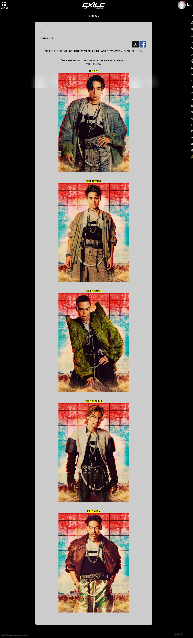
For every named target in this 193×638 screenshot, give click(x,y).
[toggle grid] (4, 4)
